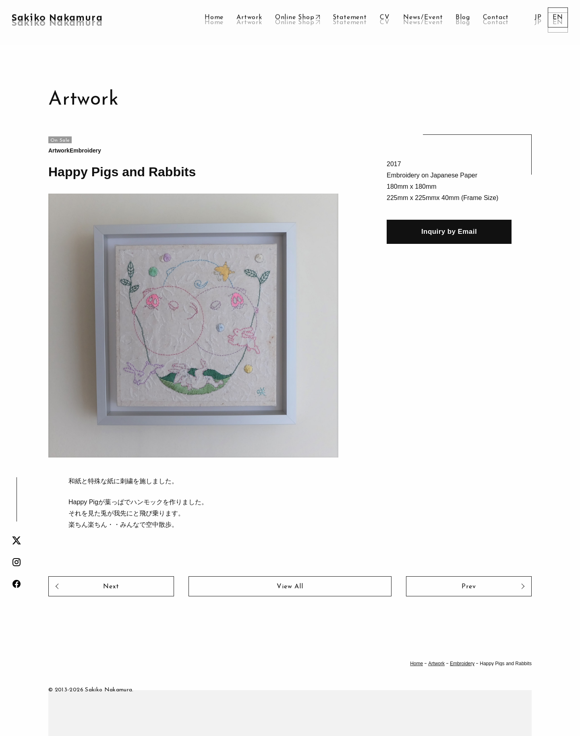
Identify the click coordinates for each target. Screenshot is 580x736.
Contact (496, 22)
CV (385, 22)
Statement (350, 22)
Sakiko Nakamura (57, 22)
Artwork (249, 22)
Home (214, 22)
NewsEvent (423, 22)
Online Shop (295, 22)
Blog (463, 22)
